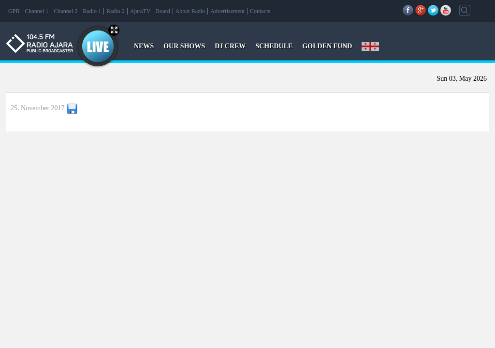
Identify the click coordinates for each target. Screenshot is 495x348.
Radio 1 (92, 11)
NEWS (144, 46)
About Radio (190, 11)
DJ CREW (230, 46)
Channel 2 (65, 11)
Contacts (260, 11)
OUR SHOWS (184, 46)
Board (163, 11)
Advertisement (227, 11)
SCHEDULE (273, 46)
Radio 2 (115, 11)
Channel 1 (36, 11)
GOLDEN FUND (327, 46)
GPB (13, 11)
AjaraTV (140, 11)
